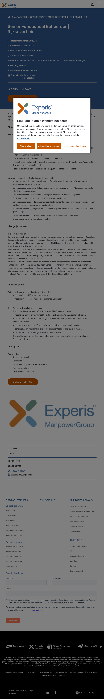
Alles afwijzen (26, 146)
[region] (52, 125)
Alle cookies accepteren (48, 146)
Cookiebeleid (23, 138)
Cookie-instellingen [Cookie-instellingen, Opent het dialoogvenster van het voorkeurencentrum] (77, 146)
